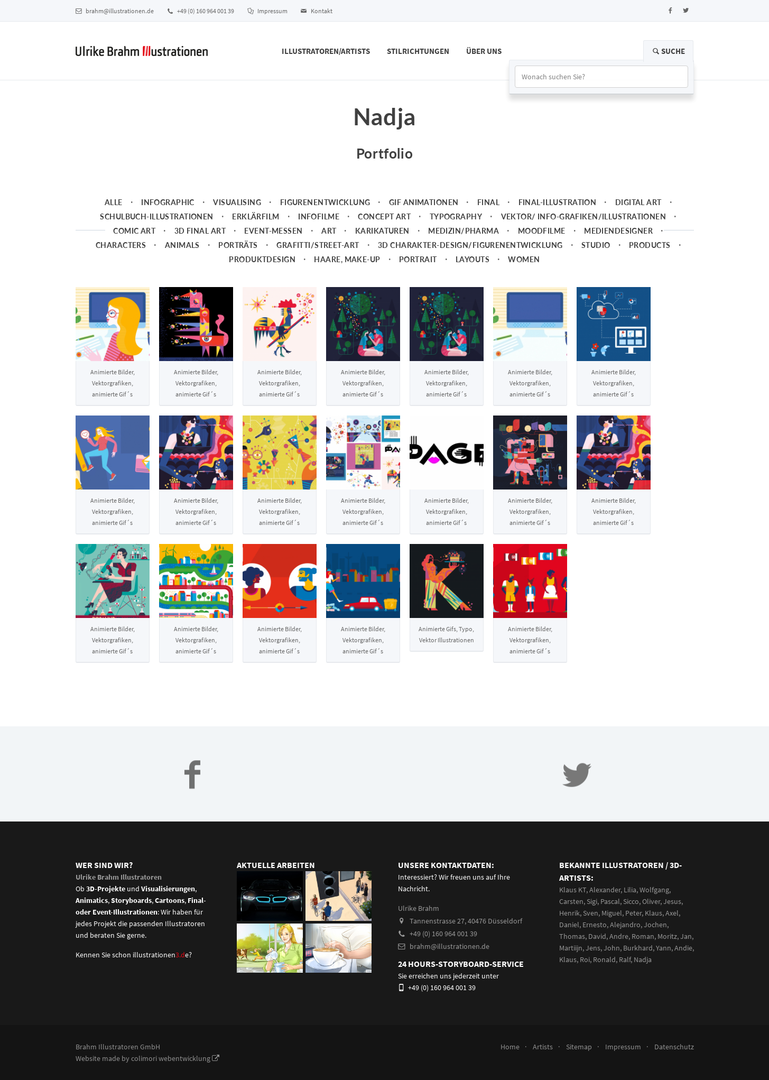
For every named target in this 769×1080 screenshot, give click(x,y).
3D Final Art (200, 230)
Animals (182, 245)
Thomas (572, 936)
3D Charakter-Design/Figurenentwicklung (470, 245)
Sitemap (579, 1046)
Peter (633, 913)
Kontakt (316, 11)
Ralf (625, 959)
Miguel (611, 913)
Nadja (643, 959)
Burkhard (638, 948)
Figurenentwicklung (325, 202)
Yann (663, 948)
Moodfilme (542, 230)
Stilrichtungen (418, 51)
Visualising (237, 202)
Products (649, 245)
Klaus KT (572, 889)
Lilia (630, 889)
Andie (683, 948)
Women (524, 259)
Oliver (651, 901)
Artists (543, 1046)
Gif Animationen (424, 202)
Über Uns (484, 51)
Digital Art (638, 202)
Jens (593, 948)
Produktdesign (262, 259)
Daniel (569, 924)
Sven (590, 913)
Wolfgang (654, 889)
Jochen (655, 924)
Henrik (569, 913)
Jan (686, 936)
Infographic (167, 202)
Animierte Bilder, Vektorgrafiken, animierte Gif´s (112, 383)
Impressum (267, 11)
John (612, 948)
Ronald (604, 959)
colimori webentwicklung (175, 1058)
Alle (114, 202)
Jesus (672, 901)
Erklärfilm (255, 216)
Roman (643, 936)
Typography (456, 216)
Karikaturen (382, 230)
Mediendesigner (618, 230)
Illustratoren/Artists (326, 51)
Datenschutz (674, 1046)
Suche (668, 51)
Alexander (604, 889)
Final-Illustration (557, 202)
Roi (585, 959)
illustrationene (161, 954)
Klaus (653, 913)
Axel (672, 913)
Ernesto (594, 924)
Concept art (384, 216)
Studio (595, 245)
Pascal (610, 901)
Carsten (571, 901)
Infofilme (318, 216)
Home (510, 1046)
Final (488, 202)
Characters (121, 245)
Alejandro (625, 924)
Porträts (237, 245)
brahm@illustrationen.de (115, 11)
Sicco (631, 901)
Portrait (418, 259)
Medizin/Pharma (463, 230)
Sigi (592, 901)
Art (328, 230)
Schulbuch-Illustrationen (156, 216)
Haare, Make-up (347, 259)
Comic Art (134, 230)
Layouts (472, 259)
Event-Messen (273, 230)
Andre (618, 936)
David (597, 936)
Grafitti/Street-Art (317, 245)
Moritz (667, 936)
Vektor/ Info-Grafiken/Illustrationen (583, 216)
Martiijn (570, 948)
